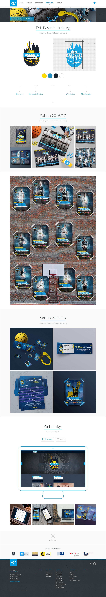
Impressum (13, 591)
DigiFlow (59, 578)
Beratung (59, 574)
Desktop (47, 439)
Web (71, 574)
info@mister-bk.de (15, 581)
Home (21, 3)
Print (71, 578)
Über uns (49, 573)
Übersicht (59, 573)
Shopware (59, 585)
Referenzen (49, 3)
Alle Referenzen (53, 537)
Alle (71, 573)
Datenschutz (21, 591)
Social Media (60, 587)
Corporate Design (75, 580)
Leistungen (39, 3)
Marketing (59, 576)
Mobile (60, 439)
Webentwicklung (61, 584)
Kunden (48, 576)
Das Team (49, 574)
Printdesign (59, 580)
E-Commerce (73, 576)
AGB (27, 591)
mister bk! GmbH (13, 3)
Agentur (29, 3)
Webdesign (59, 582)
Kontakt (59, 3)
